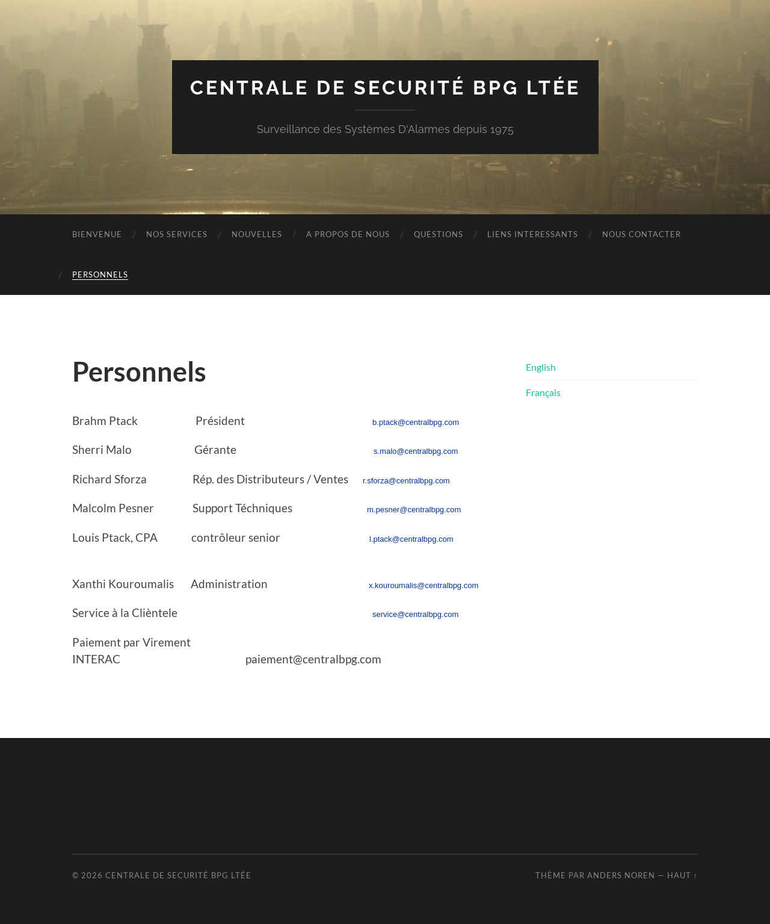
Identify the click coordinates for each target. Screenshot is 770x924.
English (541, 367)
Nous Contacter (641, 234)
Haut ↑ (682, 875)
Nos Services (177, 234)
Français (543, 392)
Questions (438, 234)
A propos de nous (348, 234)
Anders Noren (621, 875)
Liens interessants (532, 234)
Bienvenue (97, 234)
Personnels (100, 274)
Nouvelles (257, 234)
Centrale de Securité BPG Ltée (385, 87)
